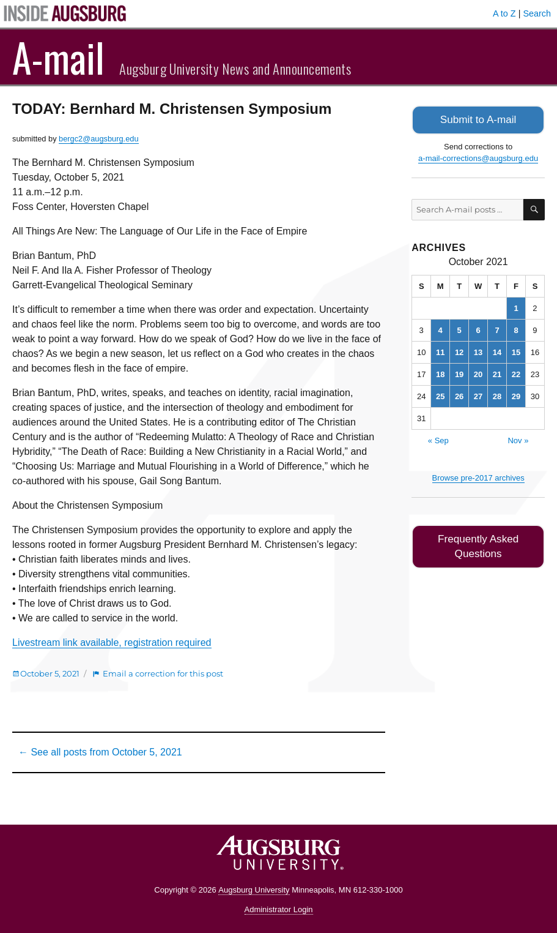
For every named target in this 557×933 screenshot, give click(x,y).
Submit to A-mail (478, 119)
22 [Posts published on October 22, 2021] (516, 373)
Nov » (517, 439)
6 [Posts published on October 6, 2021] (478, 329)
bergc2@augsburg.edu (98, 138)
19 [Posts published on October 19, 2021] (459, 373)
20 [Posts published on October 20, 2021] (478, 373)
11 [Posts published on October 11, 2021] (440, 351)
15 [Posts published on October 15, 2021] (516, 351)
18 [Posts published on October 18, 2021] (440, 373)
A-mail (58, 57)
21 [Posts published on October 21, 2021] (497, 373)
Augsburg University (253, 889)
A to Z (504, 13)
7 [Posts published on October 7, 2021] (497, 329)
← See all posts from (100, 752)
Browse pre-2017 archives (478, 476)
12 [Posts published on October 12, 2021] (459, 351)
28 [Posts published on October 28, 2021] (497, 395)
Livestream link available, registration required (112, 642)
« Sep (438, 439)
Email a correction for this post (163, 673)
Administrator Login (279, 909)
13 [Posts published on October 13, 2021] (478, 351)
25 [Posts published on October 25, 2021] (440, 395)
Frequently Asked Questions (478, 544)
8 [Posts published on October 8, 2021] (516, 329)
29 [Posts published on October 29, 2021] (516, 395)
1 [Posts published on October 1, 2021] (516, 307)
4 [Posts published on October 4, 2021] (440, 329)
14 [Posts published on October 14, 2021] (497, 351)
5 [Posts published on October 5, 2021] (459, 329)
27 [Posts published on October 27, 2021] (478, 395)
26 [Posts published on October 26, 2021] (459, 395)
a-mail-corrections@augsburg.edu (478, 157)
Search (537, 13)
